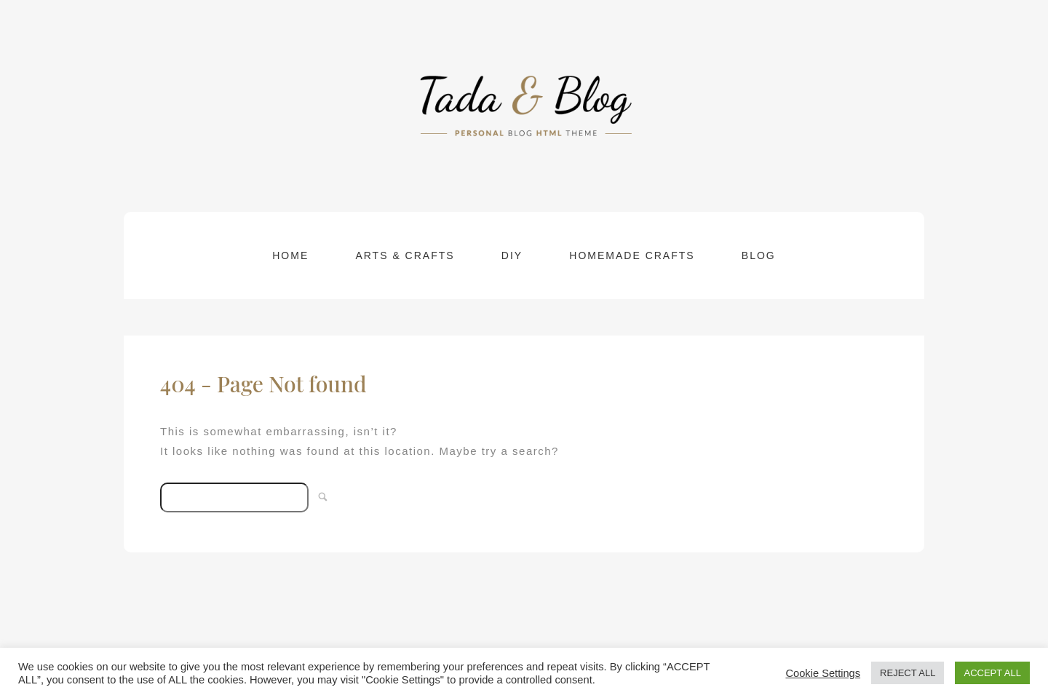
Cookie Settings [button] (822, 673)
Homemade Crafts (631, 255)
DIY (512, 255)
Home (290, 255)
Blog (759, 255)
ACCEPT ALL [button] (992, 672)
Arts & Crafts (404, 255)
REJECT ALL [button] (907, 672)
